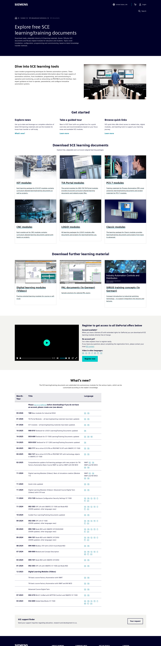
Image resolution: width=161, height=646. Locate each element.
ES (86, 353)
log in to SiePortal (40, 405)
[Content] (23, 18)
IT (92, 353)
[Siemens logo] (21, 4)
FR (89, 353)
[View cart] (135, 4)
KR (95, 353)
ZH (101, 353)
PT (98, 353)
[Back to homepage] (16, 18)
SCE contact (90, 346)
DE (83, 353)
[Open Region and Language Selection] (120, 4)
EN (88, 413)
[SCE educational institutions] (38, 18)
